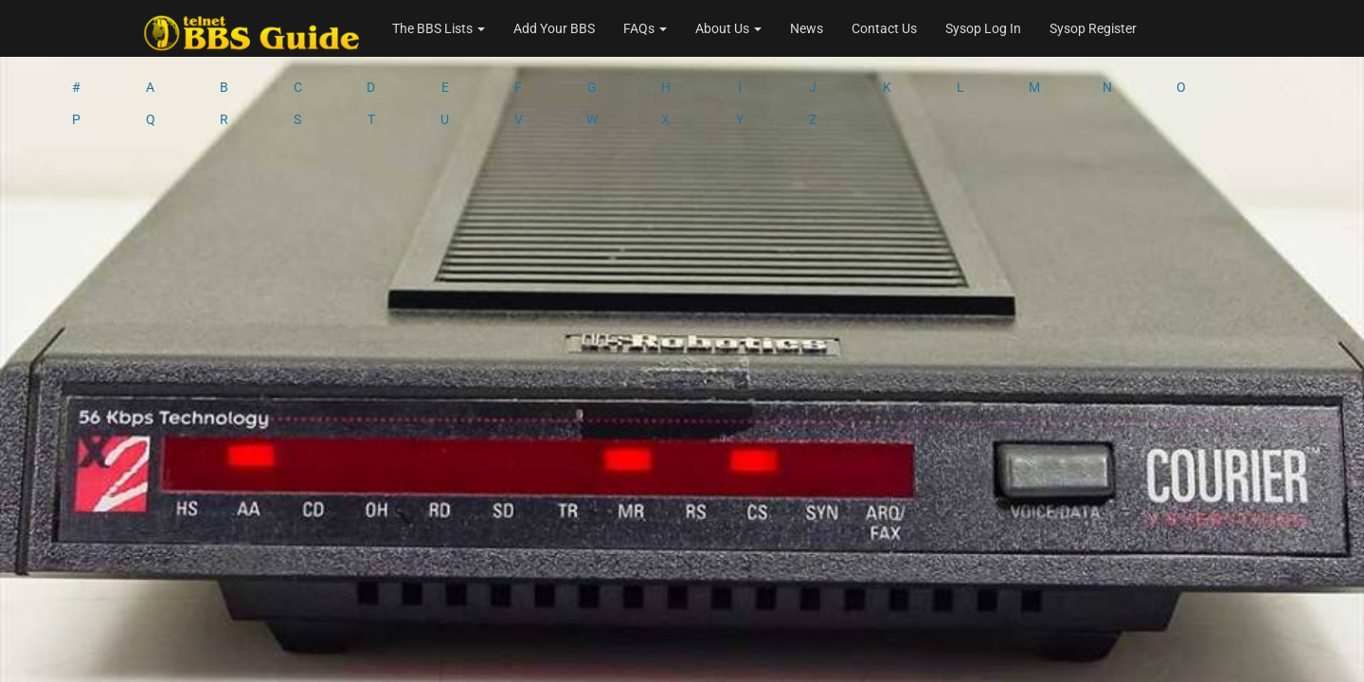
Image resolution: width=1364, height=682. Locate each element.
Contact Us (884, 28)
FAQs (645, 28)
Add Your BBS (554, 28)
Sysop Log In (983, 28)
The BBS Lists (438, 28)
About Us (728, 28)
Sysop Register (1093, 28)
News (806, 28)
